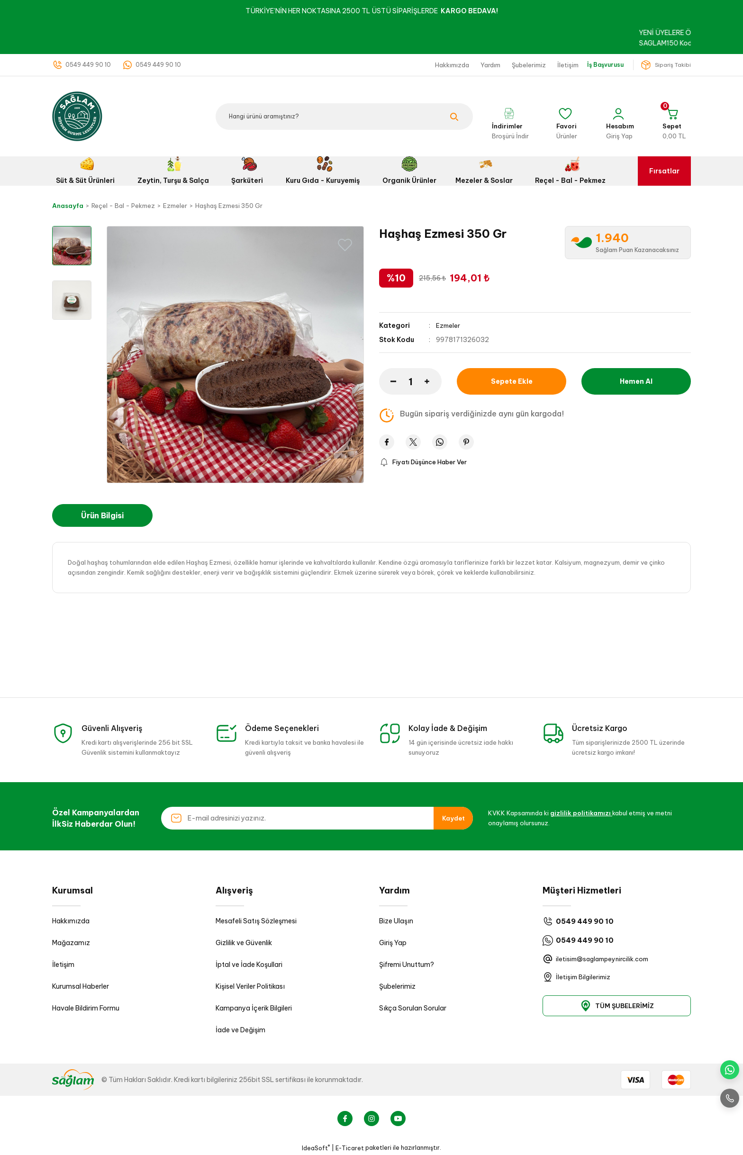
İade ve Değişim (240, 1030)
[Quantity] (410, 381)
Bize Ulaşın (396, 921)
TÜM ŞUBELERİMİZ (616, 1005)
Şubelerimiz (397, 986)
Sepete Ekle (511, 381)
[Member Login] (619, 116)
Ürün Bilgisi (102, 515)
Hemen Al (636, 381)
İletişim (63, 964)
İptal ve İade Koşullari (249, 964)
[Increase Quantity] (433, 381)
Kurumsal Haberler (80, 986)
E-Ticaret (349, 1148)
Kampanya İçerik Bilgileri (254, 1008)
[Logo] (77, 115)
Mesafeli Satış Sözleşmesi (256, 921)
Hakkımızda (71, 921)
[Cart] (674, 116)
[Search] (344, 116)
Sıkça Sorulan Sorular (412, 1008)
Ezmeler (448, 325)
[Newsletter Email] (317, 818)
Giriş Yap (393, 942)
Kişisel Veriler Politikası (250, 986)
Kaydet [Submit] (453, 818)
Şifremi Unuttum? (406, 964)
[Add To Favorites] (345, 245)
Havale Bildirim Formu (85, 1008)
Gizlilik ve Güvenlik (244, 942)
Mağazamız (71, 942)
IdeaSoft (316, 1148)
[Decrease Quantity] (387, 381)
